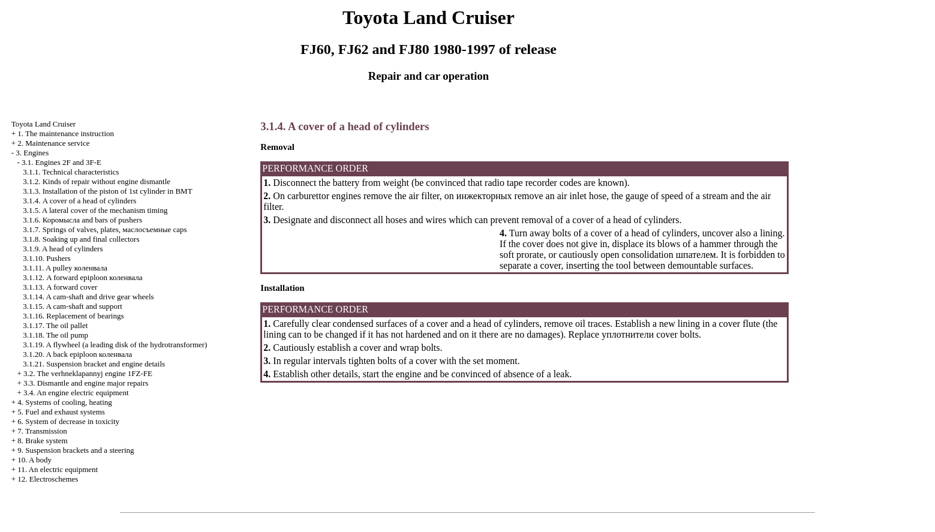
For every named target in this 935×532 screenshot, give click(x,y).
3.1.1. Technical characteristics (71, 171)
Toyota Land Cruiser (43, 123)
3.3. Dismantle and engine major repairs (85, 382)
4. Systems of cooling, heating (64, 402)
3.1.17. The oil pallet (55, 325)
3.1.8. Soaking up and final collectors (81, 239)
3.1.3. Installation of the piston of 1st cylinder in (107, 191)
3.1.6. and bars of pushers (82, 219)
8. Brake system (42, 440)
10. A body (34, 459)
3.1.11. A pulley (65, 267)
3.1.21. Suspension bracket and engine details (94, 363)
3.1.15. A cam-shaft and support (72, 306)
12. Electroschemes (47, 478)
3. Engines (32, 152)
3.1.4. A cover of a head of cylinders (79, 200)
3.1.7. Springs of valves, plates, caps (105, 229)
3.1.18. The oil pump (55, 334)
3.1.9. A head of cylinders (63, 248)
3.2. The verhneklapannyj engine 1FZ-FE (87, 373)
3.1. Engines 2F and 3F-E (61, 162)
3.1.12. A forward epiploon (82, 277)
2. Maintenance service (53, 143)
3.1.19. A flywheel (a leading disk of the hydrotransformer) (115, 344)
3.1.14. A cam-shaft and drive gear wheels (88, 296)
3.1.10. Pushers (46, 258)
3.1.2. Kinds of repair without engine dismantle (96, 181)
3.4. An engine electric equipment (75, 392)
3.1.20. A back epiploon (77, 354)
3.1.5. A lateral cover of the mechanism (95, 210)
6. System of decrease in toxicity (68, 421)
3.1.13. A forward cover (60, 286)
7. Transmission (42, 430)
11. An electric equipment (57, 469)
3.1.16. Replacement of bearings (73, 315)
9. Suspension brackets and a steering (75, 450)
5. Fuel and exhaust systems (61, 411)
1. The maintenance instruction (65, 133)
